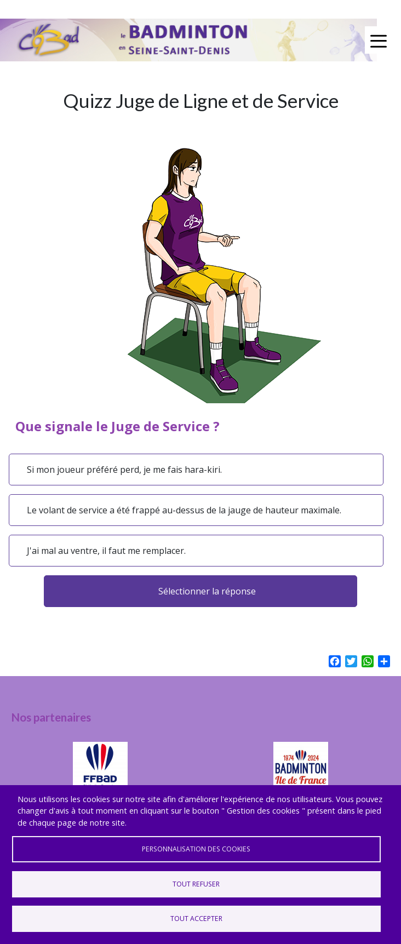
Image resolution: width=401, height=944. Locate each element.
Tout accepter (196, 918)
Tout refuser (196, 884)
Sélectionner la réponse (207, 591)
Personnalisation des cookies (196, 849)
